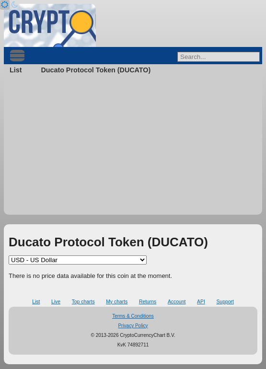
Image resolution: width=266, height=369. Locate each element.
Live (55, 301)
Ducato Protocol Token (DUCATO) (95, 70)
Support (224, 301)
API (201, 301)
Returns (147, 301)
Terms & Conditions (133, 316)
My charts (116, 301)
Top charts (83, 301)
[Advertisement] (133, 148)
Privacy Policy (133, 325)
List (16, 70)
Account (177, 301)
